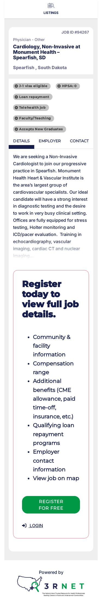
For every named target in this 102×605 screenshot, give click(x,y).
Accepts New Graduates (41, 129)
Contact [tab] (79, 140)
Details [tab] (21, 140)
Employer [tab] (50, 140)
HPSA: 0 (69, 86)
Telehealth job (32, 107)
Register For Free (51, 505)
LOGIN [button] (32, 525)
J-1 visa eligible (33, 86)
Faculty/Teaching (35, 118)
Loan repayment (34, 97)
